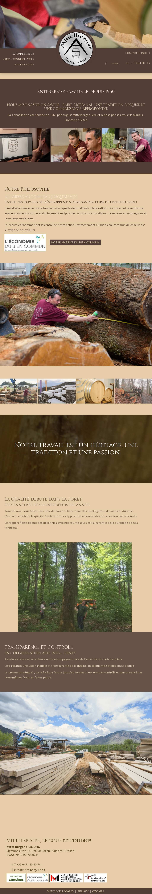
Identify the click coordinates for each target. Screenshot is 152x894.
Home (115, 63)
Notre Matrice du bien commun (75, 242)
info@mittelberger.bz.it (28, 870)
